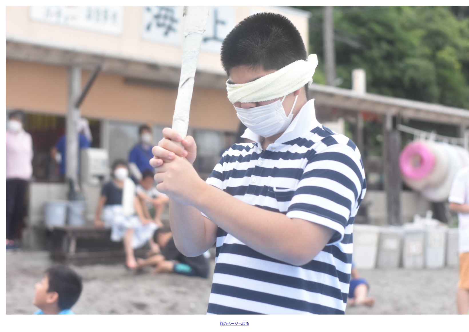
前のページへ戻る (234, 323)
